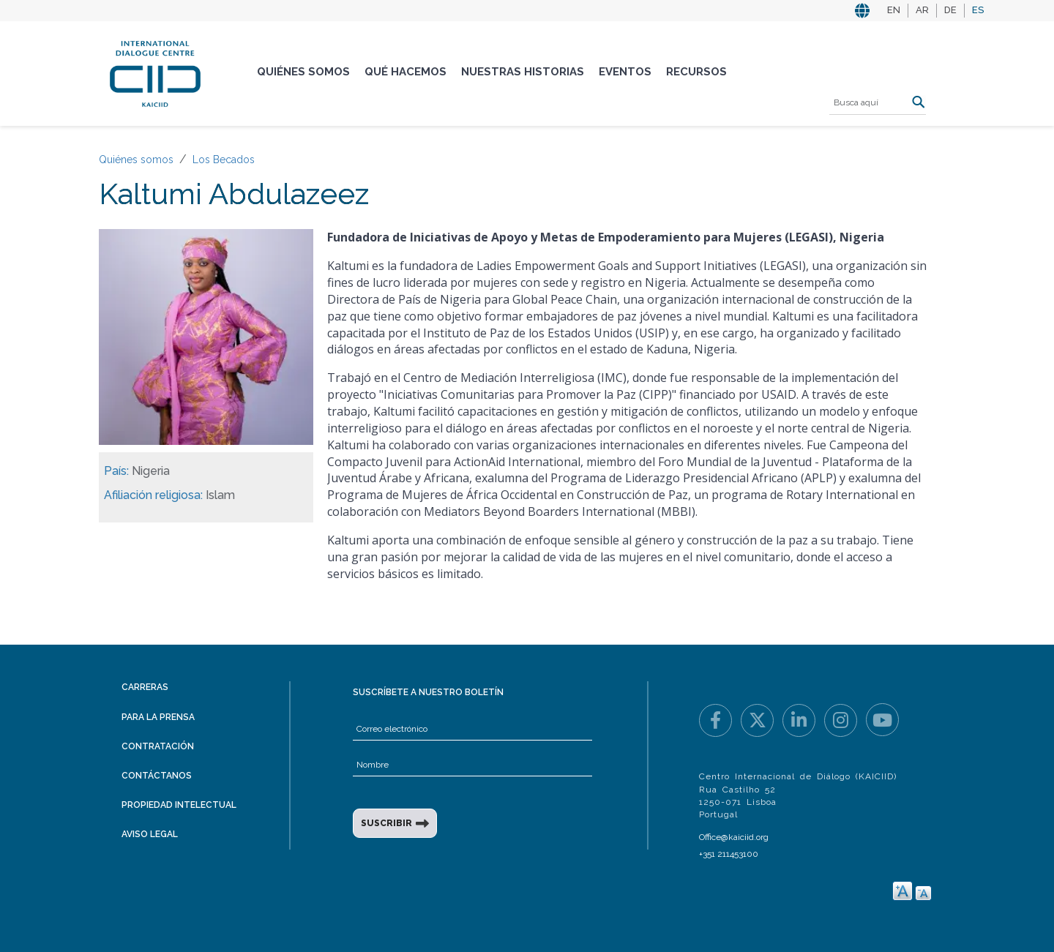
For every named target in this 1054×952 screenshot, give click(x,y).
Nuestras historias (522, 71)
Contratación (158, 746)
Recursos (696, 71)
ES (978, 9)
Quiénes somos (303, 71)
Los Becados (224, 159)
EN (893, 9)
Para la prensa (158, 717)
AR (922, 9)
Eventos (625, 71)
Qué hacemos (405, 71)
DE (950, 9)
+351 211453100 (728, 854)
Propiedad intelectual (179, 805)
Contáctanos (157, 776)
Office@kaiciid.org (734, 837)
